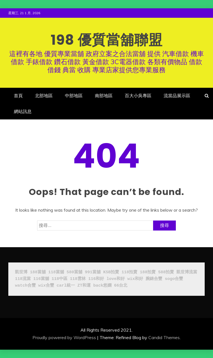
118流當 (23, 279)
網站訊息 (23, 111)
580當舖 (74, 272)
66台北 (120, 285)
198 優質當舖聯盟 (107, 40)
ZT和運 (84, 285)
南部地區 (104, 95)
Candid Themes (164, 337)
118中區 (59, 279)
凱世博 (21, 272)
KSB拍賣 (111, 272)
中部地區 (74, 95)
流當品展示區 (177, 95)
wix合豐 (46, 285)
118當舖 (56, 272)
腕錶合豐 (154, 279)
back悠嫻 (102, 285)
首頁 (18, 95)
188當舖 (38, 272)
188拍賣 (148, 272)
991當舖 (93, 272)
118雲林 (78, 279)
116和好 (96, 279)
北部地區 (44, 95)
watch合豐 (25, 285)
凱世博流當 (186, 272)
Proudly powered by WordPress (64, 337)
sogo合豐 (174, 279)
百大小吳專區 (138, 95)
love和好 (115, 279)
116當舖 (41, 279)
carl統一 (66, 285)
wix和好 (135, 279)
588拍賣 (166, 272)
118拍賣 (129, 272)
